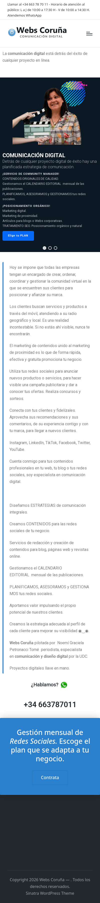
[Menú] (89, 33)
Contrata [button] (50, 777)
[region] (50, 164)
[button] (44, 248)
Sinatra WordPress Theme (50, 893)
